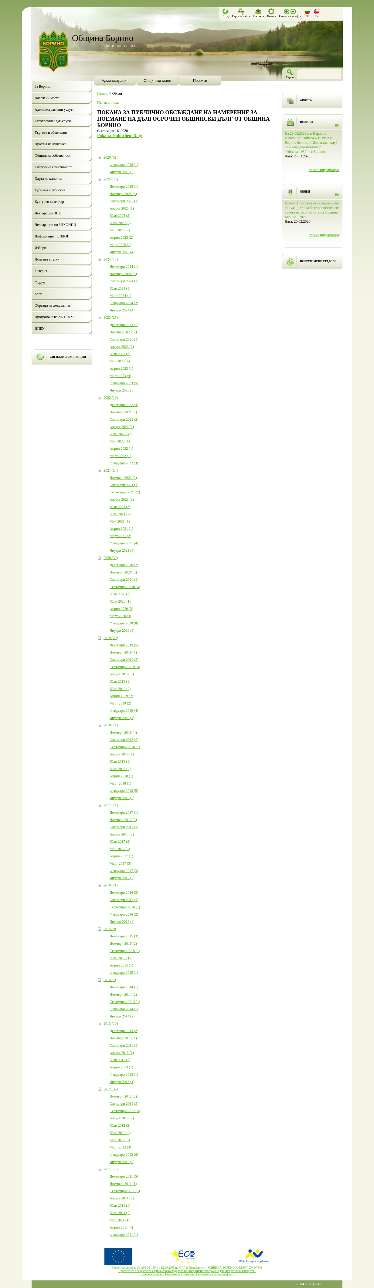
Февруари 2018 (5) (124, 791)
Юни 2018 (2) (120, 769)
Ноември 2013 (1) (123, 1038)
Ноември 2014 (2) (123, 994)
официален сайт (118, 45)
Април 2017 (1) (121, 856)
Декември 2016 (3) (124, 892)
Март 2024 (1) (120, 296)
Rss (337, 124)
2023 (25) (111, 317)
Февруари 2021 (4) (124, 543)
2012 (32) (111, 1089)
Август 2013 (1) (122, 1053)
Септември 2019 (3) (125, 667)
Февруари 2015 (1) (124, 972)
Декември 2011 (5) (124, 1176)
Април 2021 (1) (121, 528)
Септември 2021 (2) (125, 492)
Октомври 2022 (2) (124, 419)
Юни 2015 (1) (120, 958)
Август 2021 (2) (122, 499)
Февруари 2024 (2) (124, 303)
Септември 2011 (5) (125, 1191)
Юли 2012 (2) (120, 1125)
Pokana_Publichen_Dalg (119, 135)
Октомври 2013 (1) (124, 1045)
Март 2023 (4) (120, 376)
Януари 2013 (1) (122, 1082)
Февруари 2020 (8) (124, 623)
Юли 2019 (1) (120, 681)
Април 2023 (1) (121, 368)
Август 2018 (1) (122, 754)
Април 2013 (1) (121, 1067)
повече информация (324, 170)
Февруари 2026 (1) (124, 165)
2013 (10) (111, 1023)
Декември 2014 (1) (124, 987)
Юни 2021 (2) (120, 514)
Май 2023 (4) (120, 361)
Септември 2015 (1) (125, 951)
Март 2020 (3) (120, 616)
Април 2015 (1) (121, 965)
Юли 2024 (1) (120, 288)
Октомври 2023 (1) (124, 339)
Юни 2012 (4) (120, 1133)
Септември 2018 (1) (125, 747)
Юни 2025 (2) (120, 223)
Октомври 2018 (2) (124, 740)
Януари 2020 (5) (122, 630)
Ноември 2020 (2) (123, 572)
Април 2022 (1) (121, 448)
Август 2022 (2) (122, 427)
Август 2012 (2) (122, 1118)
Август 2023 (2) (122, 347)
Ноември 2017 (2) (123, 820)
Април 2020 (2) (121, 609)
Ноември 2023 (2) (123, 332)
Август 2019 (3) (122, 674)
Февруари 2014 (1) (124, 1009)
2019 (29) (111, 638)
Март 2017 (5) (120, 863)
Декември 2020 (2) (124, 565)
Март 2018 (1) (120, 783)
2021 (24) (111, 470)
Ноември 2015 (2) (123, 943)
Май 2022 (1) (120, 441)
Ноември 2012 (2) (123, 1096)
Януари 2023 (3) (122, 390)
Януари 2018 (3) (122, 798)
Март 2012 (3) (120, 1147)
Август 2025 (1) (122, 208)
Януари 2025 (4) (122, 252)
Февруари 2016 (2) (124, 914)
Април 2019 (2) (121, 696)
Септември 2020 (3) (125, 587)
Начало (102, 93)
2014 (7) (110, 980)
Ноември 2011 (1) (123, 1184)
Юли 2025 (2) (120, 216)
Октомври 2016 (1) (124, 900)
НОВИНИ (306, 121)
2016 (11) (111, 885)
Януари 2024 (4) (122, 310)
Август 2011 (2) (122, 1198)
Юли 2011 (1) (120, 1205)
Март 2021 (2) (120, 536)
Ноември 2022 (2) (123, 412)
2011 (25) (111, 1169)
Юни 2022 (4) (120, 434)
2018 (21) (111, 725)
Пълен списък (108, 102)
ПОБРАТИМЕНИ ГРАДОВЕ (318, 261)
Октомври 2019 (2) (124, 659)
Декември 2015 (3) (124, 936)
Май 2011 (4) (120, 1220)
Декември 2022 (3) (124, 405)
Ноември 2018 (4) (123, 732)
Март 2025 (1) (120, 245)
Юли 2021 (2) (120, 507)
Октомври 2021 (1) (124, 485)
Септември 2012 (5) (125, 1111)
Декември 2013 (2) (124, 1031)
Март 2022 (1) (120, 456)
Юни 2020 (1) (120, 601)
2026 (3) (110, 157)
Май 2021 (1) (120, 521)
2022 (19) (111, 397)
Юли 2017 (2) (120, 841)
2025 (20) (111, 179)
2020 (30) (111, 558)
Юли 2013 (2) (120, 1060)
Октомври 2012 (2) (124, 1103)
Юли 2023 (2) (120, 354)
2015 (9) (110, 929)
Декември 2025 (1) (124, 186)
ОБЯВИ (305, 191)
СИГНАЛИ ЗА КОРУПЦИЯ (68, 356)
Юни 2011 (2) (120, 1213)
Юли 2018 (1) (120, 761)
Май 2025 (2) (120, 230)
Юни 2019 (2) (120, 689)
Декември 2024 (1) (124, 266)
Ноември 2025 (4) (123, 194)
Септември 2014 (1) (125, 1002)
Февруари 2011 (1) (124, 1235)
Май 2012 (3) (120, 1140)
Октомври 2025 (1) (124, 201)
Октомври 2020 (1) (124, 579)
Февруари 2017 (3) (124, 871)
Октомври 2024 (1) (124, 281)
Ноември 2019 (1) (123, 652)
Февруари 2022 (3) (124, 463)
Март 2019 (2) (120, 703)
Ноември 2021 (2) (123, 478)
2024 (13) (111, 259)
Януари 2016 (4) (122, 922)
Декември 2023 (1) (124, 325)
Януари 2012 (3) (122, 1162)
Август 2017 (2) (122, 834)
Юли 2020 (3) (120, 594)
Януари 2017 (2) (122, 878)
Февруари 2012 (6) (124, 1154)
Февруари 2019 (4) (124, 710)
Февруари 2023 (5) (124, 383)
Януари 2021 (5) (122, 550)
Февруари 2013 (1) (124, 1074)
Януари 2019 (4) (122, 718)
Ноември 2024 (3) (123, 274)
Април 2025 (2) (121, 237)
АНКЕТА (306, 100)
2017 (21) (111, 805)
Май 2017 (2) (120, 849)
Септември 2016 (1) (125, 907)
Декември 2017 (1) (124, 812)
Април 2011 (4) (121, 1227)
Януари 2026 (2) (122, 172)
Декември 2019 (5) (124, 645)
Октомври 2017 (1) (124, 827)
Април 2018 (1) (121, 776)
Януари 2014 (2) (122, 1016)
